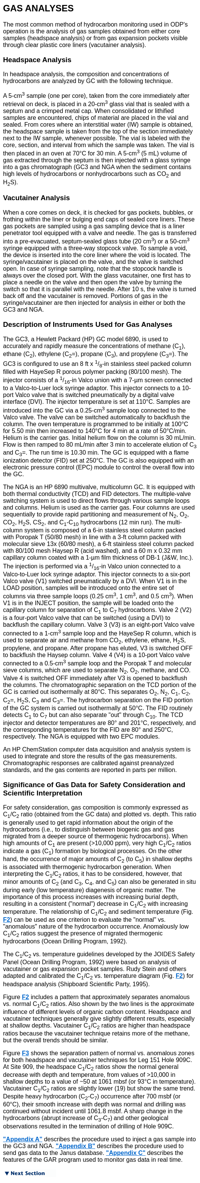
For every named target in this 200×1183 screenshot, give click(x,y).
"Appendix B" (75, 1146)
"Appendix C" (125, 1153)
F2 (6, 919)
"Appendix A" (22, 1139)
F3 (25, 1053)
